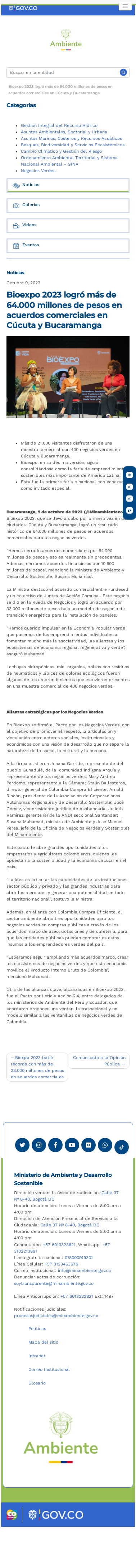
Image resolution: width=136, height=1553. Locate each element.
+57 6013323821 (59, 1244)
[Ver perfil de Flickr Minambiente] (88, 1145)
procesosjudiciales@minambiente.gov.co (56, 1315)
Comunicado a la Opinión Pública (99, 1061)
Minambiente (28, 834)
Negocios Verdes (38, 170)
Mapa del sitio (43, 1342)
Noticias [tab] (25, 185)
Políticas (37, 1328)
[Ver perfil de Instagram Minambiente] (39, 1145)
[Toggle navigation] (125, 6)
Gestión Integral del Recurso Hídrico (59, 125)
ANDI (67, 815)
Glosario (37, 1383)
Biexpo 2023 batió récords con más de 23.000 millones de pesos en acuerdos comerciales (37, 1067)
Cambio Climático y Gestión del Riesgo (61, 151)
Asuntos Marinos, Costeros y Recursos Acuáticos (71, 138)
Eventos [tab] (25, 246)
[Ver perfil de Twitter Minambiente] (22, 1145)
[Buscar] (68, 72)
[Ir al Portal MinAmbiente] (66, 39)
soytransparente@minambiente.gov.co (54, 1283)
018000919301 (79, 1257)
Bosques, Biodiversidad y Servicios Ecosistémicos (72, 144)
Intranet (36, 1355)
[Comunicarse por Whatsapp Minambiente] (105, 1145)
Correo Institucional (49, 1369)
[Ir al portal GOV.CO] (23, 7)
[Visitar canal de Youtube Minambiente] (72, 1145)
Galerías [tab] (26, 205)
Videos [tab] (24, 226)
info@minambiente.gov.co (84, 1270)
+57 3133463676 (61, 1264)
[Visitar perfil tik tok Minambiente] (121, 1145)
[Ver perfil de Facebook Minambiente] (55, 1145)
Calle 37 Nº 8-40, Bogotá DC (69, 1224)
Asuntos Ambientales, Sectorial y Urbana (64, 131)
